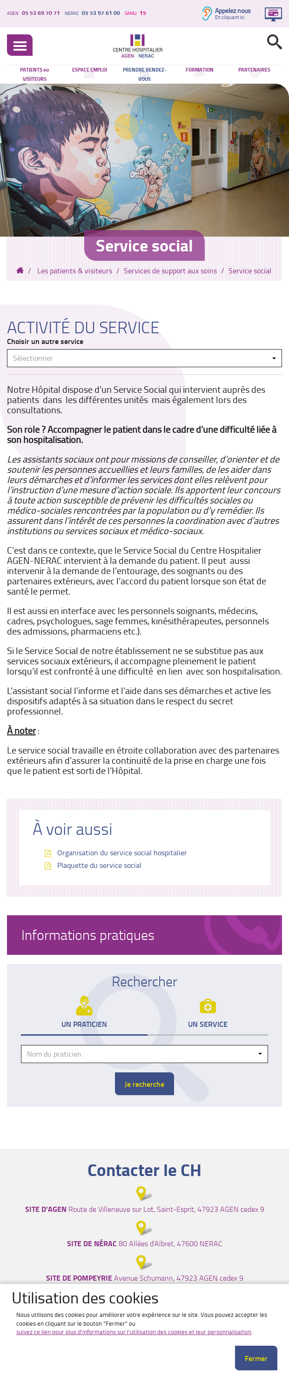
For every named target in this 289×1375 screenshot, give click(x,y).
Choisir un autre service (45, 341)
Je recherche (144, 1083)
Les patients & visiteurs (74, 270)
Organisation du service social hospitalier (122, 852)
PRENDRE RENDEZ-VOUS (144, 74)
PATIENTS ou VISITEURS (34, 74)
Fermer (256, 1358)
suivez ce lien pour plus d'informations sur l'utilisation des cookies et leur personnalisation (133, 1332)
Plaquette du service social (99, 865)
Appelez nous (233, 10)
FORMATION (200, 69)
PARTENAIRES (254, 69)
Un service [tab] (208, 1023)
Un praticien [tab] (84, 1023)
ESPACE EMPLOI (89, 69)
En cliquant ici (229, 17)
